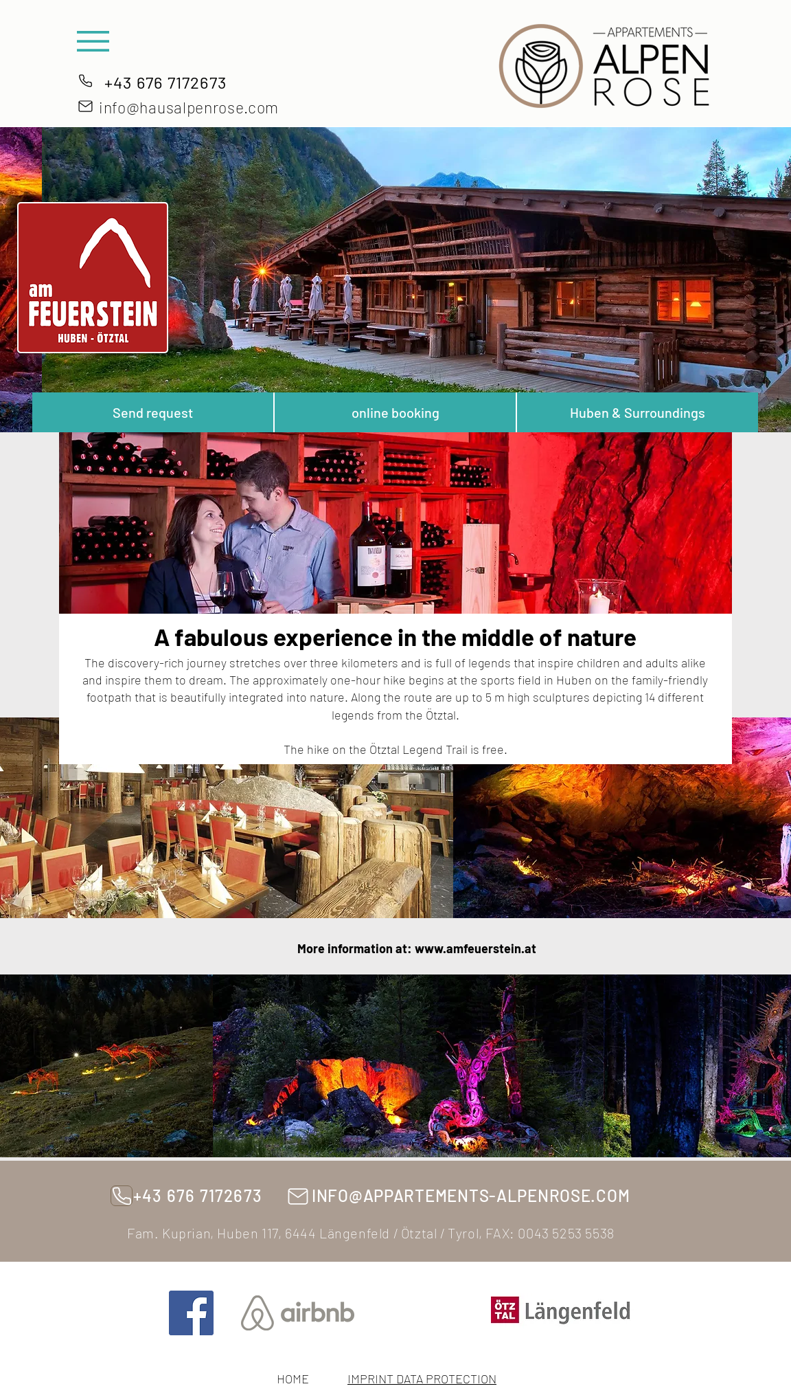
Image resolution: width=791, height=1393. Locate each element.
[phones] (85, 80)
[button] (93, 41)
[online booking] (395, 412)
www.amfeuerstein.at (475, 948)
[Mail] (85, 106)
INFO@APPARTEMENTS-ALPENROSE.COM (471, 1195)
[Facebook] (191, 1313)
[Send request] (152, 412)
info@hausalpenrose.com (189, 107)
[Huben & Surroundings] (637, 412)
